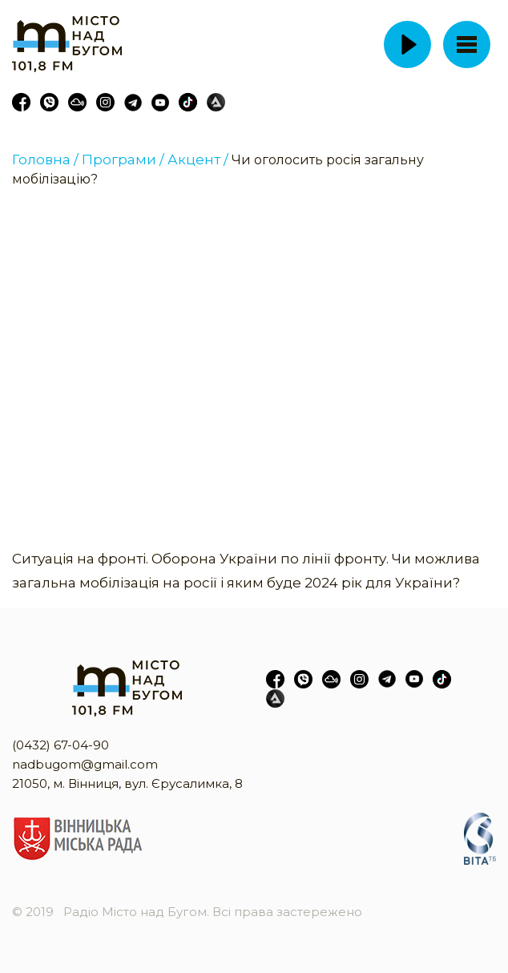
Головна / (45, 159)
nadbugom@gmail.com (85, 764)
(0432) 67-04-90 (60, 745)
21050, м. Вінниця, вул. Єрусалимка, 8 (127, 783)
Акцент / (197, 159)
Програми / (123, 159)
